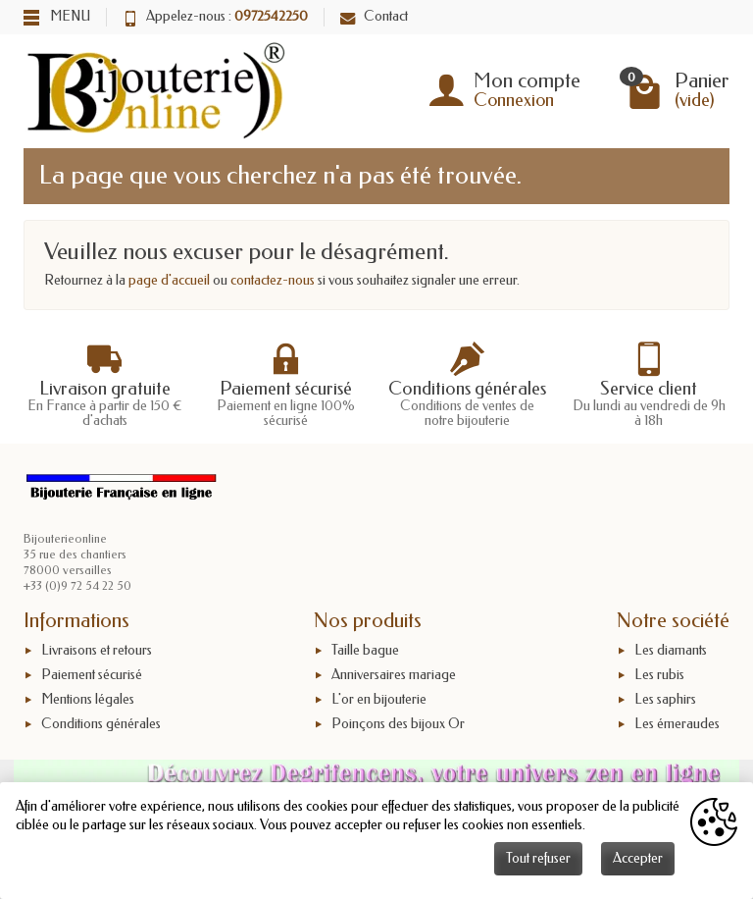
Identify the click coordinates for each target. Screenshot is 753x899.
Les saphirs (665, 699)
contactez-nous (272, 280)
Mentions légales (87, 699)
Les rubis (659, 674)
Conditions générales (101, 723)
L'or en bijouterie (379, 699)
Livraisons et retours (96, 650)
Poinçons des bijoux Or (398, 723)
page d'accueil (169, 280)
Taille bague (365, 650)
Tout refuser (538, 858)
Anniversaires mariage (393, 674)
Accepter (638, 858)
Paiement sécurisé (91, 674)
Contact (374, 16)
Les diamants (670, 650)
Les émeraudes (677, 723)
